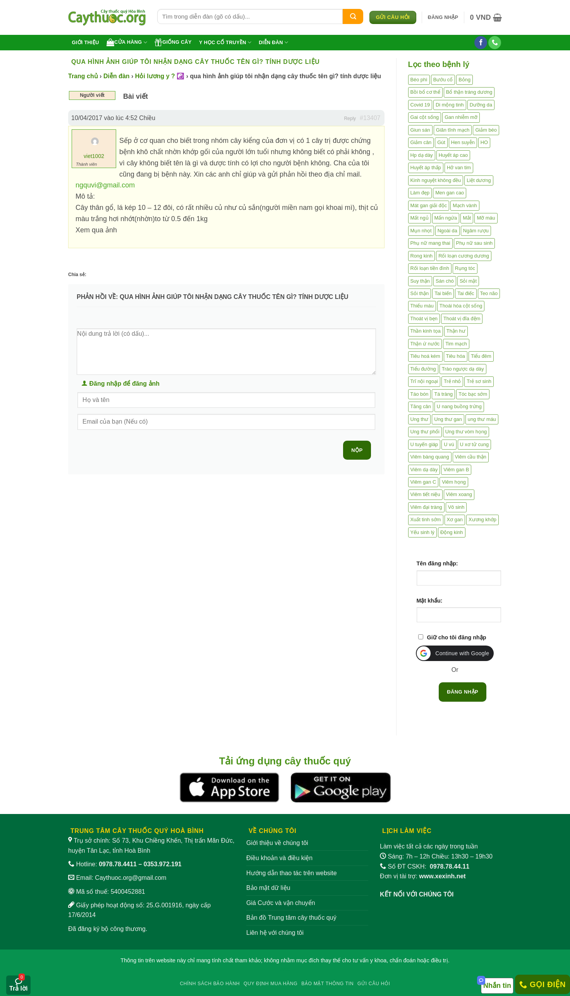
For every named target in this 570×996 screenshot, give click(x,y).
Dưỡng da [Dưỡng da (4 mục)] (481, 105)
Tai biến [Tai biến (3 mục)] (443, 293)
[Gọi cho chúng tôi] (494, 42)
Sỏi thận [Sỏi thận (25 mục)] (419, 293)
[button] (443, 17)
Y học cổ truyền (225, 42)
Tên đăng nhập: (437, 563)
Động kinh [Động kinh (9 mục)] (451, 532)
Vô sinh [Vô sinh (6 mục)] (456, 507)
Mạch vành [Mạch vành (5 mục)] (465, 205)
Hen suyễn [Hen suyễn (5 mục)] (463, 142)
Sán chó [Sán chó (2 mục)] (445, 281)
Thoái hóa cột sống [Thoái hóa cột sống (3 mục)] (461, 306)
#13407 (370, 118)
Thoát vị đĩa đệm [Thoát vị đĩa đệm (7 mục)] (461, 318)
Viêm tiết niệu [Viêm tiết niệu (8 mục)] (425, 494)
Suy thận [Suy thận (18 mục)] (420, 281)
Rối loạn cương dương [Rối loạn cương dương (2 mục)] (463, 256)
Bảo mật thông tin (327, 983)
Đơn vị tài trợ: (423, 876)
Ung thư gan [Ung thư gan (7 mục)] (448, 419)
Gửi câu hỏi (373, 983)
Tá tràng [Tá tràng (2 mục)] (443, 394)
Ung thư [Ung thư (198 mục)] (419, 419)
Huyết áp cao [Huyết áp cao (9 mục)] (453, 155)
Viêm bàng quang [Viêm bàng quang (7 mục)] (429, 457)
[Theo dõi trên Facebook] (480, 42)
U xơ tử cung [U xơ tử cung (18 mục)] (474, 444)
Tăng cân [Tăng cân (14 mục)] (420, 406)
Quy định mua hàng (270, 983)
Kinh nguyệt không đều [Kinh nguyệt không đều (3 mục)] (435, 180)
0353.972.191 (163, 864)
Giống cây (173, 42)
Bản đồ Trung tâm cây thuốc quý (291, 917)
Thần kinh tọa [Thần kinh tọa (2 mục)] (425, 331)
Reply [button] (350, 118)
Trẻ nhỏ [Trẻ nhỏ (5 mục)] (452, 381)
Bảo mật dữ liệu (268, 887)
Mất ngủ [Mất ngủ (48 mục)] (419, 218)
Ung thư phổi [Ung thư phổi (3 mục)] (425, 431)
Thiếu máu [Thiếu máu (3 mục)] (422, 306)
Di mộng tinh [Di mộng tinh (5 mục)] (450, 105)
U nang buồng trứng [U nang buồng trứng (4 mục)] (459, 406)
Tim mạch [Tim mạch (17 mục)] (456, 344)
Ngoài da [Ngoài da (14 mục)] (447, 231)
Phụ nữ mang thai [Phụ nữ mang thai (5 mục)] (430, 243)
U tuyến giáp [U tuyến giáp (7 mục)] (424, 444)
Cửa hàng (126, 42)
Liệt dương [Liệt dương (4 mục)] (479, 180)
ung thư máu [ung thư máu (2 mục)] (482, 419)
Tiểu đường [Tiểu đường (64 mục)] (423, 369)
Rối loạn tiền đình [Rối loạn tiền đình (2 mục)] (429, 268)
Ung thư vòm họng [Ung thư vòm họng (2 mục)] (466, 431)
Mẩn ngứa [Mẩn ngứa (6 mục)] (445, 218)
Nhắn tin (497, 985)
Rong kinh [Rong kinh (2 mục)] (421, 256)
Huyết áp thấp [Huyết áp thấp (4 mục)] (425, 167)
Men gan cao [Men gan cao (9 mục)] (449, 193)
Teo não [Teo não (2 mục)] (489, 293)
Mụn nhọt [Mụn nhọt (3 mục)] (421, 231)
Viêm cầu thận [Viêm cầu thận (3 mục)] (470, 457)
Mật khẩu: (430, 601)
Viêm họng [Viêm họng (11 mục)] (454, 482)
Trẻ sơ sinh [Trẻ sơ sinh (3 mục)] (479, 381)
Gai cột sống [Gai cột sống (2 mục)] (424, 117)
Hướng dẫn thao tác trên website (291, 873)
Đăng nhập (462, 692)
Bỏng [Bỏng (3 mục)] (464, 79)
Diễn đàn (273, 42)
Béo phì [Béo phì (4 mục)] (419, 79)
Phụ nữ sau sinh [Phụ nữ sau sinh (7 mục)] (474, 243)
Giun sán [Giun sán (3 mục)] (420, 130)
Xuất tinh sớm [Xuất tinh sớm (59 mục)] (425, 519)
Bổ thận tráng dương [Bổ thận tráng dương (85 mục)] (469, 92)
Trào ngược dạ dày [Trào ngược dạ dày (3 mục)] (463, 369)
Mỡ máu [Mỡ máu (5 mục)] (486, 218)
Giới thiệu (85, 42)
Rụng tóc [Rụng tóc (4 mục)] (465, 268)
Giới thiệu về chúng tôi (277, 843)
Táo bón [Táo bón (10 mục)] (419, 394)
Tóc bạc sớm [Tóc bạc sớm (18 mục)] (472, 394)
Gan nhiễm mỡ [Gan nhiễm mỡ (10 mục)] (461, 117)
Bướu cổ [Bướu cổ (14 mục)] (443, 79)
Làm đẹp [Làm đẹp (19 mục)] (420, 193)
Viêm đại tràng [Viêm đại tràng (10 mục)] (426, 507)
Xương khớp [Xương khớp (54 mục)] (482, 519)
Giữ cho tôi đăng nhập (456, 637)
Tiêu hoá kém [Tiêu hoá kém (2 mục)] (425, 356)
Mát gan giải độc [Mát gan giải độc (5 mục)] (428, 205)
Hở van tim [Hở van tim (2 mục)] (459, 167)
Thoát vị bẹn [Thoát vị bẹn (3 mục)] (424, 318)
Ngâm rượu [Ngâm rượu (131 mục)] (476, 231)
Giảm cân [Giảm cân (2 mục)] (421, 142)
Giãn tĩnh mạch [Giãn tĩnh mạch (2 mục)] (453, 130)
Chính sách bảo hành (210, 983)
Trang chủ (83, 76)
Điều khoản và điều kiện (279, 858)
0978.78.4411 (118, 864)
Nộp (356, 450)
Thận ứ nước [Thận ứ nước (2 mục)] (425, 344)
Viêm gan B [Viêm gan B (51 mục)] (456, 469)
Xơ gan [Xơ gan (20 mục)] (455, 519)
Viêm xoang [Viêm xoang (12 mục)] (459, 494)
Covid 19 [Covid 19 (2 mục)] (420, 105)
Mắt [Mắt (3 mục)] (467, 218)
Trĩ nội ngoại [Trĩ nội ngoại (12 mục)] (424, 381)
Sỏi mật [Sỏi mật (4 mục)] (468, 281)
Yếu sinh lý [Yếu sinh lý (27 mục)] (422, 532)
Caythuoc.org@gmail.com (130, 877)
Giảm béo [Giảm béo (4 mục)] (485, 130)
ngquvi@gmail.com (105, 185)
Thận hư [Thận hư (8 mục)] (455, 331)
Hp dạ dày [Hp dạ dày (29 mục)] (421, 155)
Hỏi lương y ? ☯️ (159, 76)
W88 (285, 969)
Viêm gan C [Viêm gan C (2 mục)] (423, 482)
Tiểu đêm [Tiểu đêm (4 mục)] (481, 356)
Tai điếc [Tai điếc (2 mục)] (465, 293)
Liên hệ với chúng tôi (275, 932)
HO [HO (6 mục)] (484, 142)
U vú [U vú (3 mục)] (449, 444)
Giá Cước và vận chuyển (280, 903)
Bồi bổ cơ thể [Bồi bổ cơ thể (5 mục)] (425, 92)
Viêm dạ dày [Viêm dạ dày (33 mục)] (424, 469)
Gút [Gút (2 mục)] (441, 142)
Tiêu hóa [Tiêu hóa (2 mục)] (455, 356)
